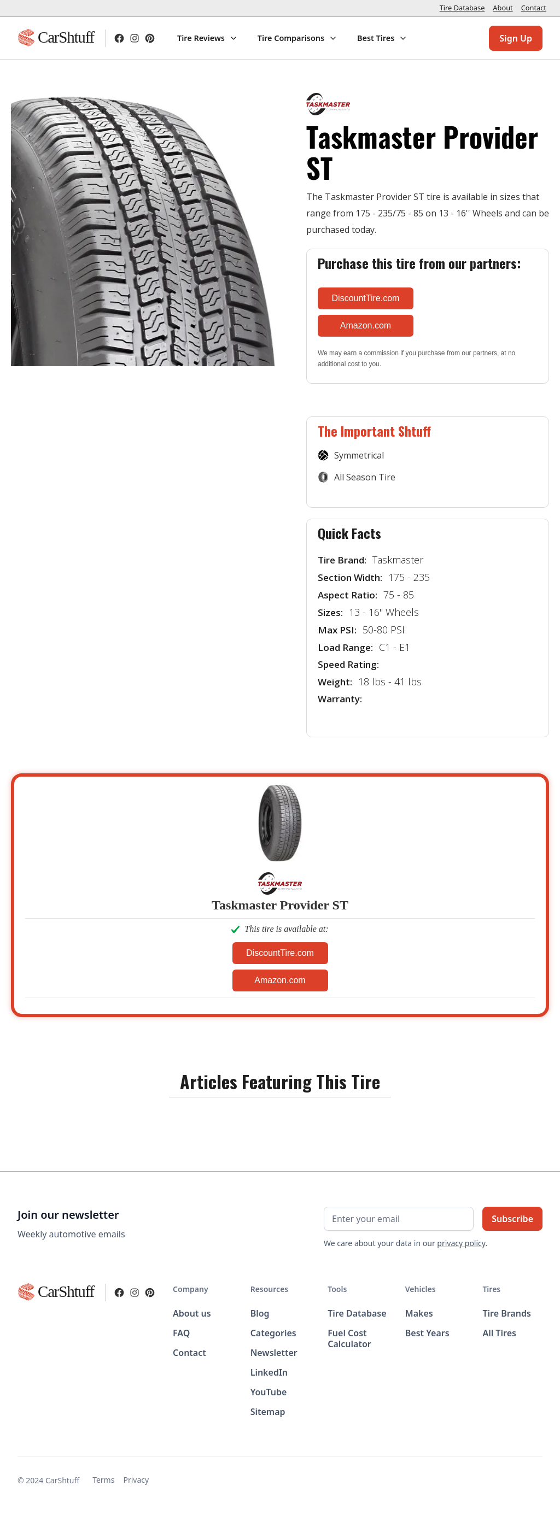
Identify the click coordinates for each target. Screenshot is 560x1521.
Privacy (136, 1480)
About (502, 8)
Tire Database (462, 8)
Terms (103, 1480)
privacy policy (461, 1243)
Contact (533, 8)
